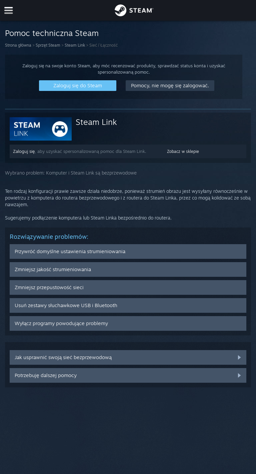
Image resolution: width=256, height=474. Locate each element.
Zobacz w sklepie (183, 151)
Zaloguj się (24, 151)
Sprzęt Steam (48, 45)
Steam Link (75, 45)
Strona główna (18, 45)
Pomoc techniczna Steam (52, 33)
